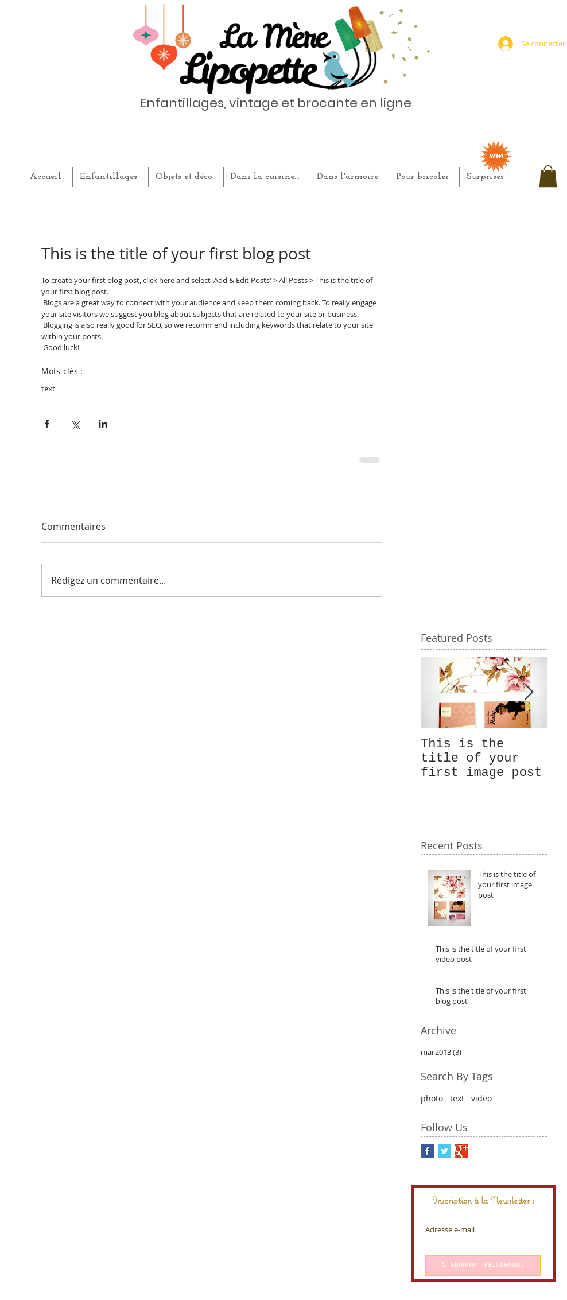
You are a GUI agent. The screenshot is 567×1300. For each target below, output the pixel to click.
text (48, 388)
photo (432, 1098)
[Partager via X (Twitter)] (74, 423)
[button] (548, 176)
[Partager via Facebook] (46, 423)
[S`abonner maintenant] (483, 1265)
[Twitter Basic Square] (444, 1151)
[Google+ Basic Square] (461, 1151)
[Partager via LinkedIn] (103, 423)
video (481, 1098)
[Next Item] (528, 692)
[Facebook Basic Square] (427, 1151)
